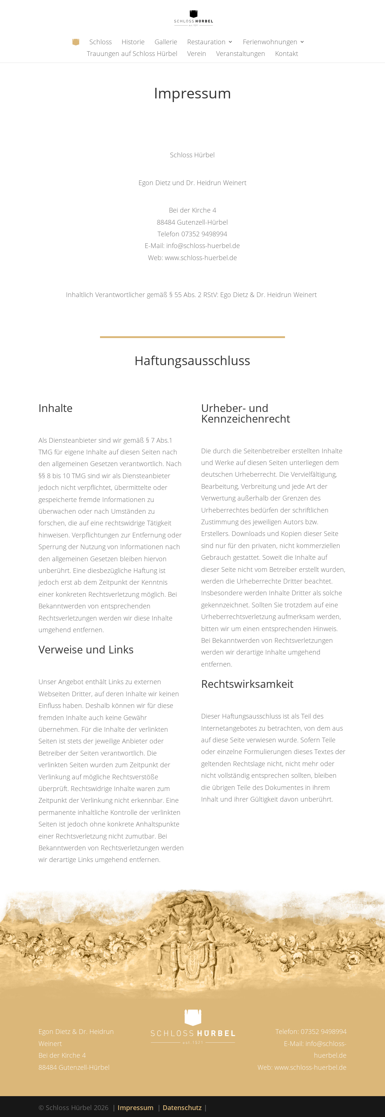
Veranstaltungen (240, 54)
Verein (196, 54)
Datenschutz (182, 1107)
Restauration (206, 42)
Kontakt (286, 54)
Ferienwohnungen (270, 42)
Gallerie (166, 42)
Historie (133, 42)
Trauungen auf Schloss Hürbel (132, 54)
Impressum (135, 1107)
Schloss (100, 42)
